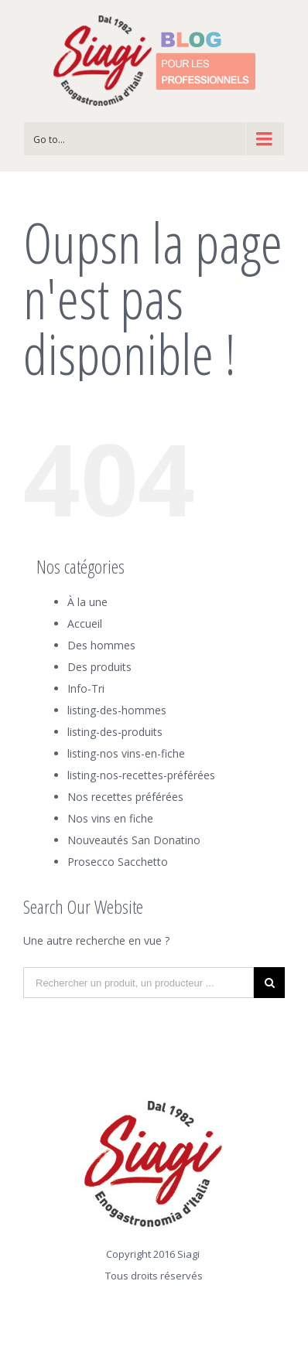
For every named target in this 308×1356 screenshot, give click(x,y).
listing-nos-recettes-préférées (141, 775)
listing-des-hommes (116, 710)
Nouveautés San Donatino (133, 840)
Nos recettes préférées (125, 796)
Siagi (188, 1254)
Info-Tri (85, 688)
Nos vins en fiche (110, 818)
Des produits (99, 666)
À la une (87, 602)
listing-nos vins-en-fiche (126, 753)
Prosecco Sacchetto (117, 861)
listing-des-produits (115, 731)
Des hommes (101, 645)
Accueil (84, 623)
